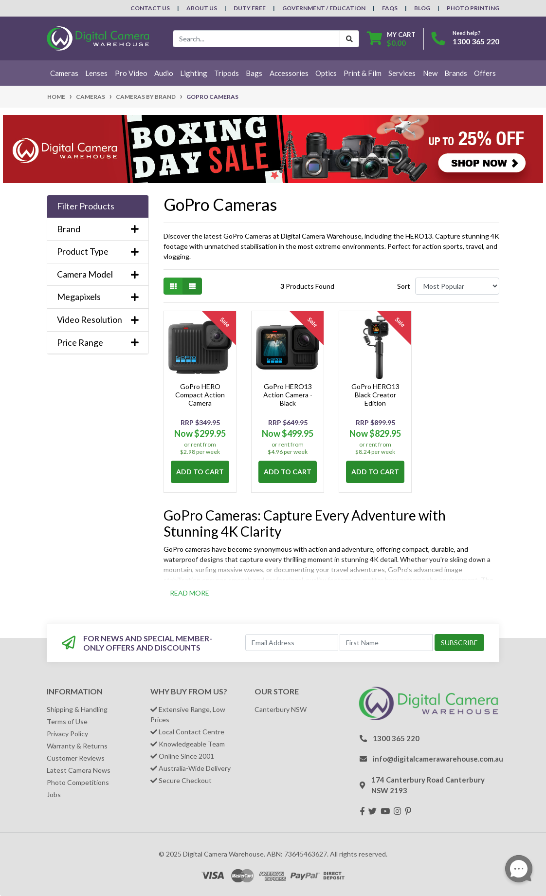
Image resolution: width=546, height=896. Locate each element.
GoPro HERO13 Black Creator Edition (375, 394)
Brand (98, 229)
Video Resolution (98, 320)
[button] (98, 206)
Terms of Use (67, 721)
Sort (403, 286)
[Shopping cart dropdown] (391, 39)
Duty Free (250, 8)
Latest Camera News (78, 770)
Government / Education (323, 8)
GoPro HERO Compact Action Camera (200, 394)
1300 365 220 (476, 41)
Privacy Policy (67, 733)
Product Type (98, 251)
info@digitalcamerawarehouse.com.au (438, 758)
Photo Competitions (78, 782)
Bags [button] (254, 73)
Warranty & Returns (77, 746)
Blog (422, 8)
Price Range (98, 342)
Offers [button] (485, 73)
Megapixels (98, 297)
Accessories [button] (289, 73)
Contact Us (150, 8)
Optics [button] (326, 73)
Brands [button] (455, 73)
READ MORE (189, 593)
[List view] (192, 286)
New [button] (430, 73)
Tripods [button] (226, 73)
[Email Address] (291, 642)
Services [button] (402, 73)
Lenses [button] (96, 73)
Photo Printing (473, 8)
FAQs (390, 8)
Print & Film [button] (363, 73)
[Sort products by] (457, 286)
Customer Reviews (76, 758)
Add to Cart (200, 471)
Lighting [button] (193, 73)
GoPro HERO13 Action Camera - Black (287, 394)
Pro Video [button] (131, 73)
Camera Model (98, 274)
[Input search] (256, 38)
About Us (201, 8)
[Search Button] (349, 38)
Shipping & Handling (77, 709)
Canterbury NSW (281, 709)
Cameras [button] (64, 73)
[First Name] (386, 642)
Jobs (54, 794)
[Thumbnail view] (173, 286)
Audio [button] (163, 73)
